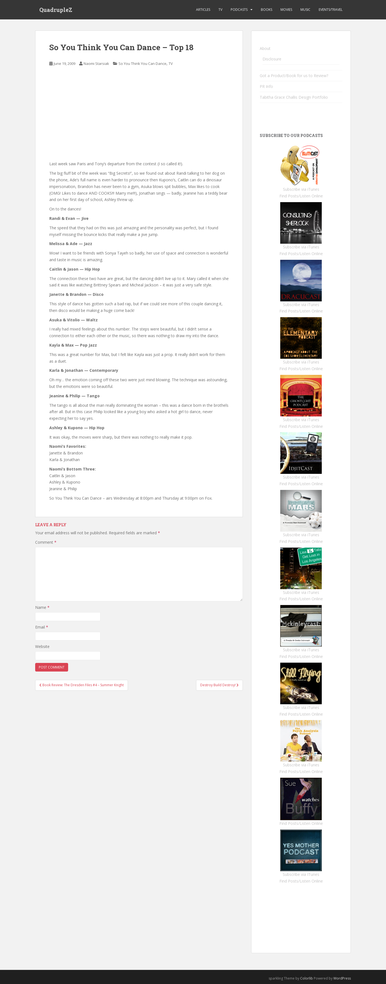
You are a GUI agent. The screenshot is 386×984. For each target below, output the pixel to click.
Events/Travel (331, 9)
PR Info (266, 86)
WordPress (342, 978)
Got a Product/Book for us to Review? (294, 75)
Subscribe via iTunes (301, 189)
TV (220, 9)
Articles (203, 9)
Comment (45, 542)
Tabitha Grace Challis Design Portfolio (294, 97)
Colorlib (306, 978)
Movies (286, 9)
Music (305, 9)
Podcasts (239, 9)
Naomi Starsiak (96, 63)
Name (42, 607)
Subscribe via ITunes (301, 874)
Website (42, 646)
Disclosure (272, 59)
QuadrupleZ (55, 9)
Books (266, 9)
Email (41, 627)
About (265, 48)
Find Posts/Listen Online (301, 196)
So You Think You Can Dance (142, 63)
